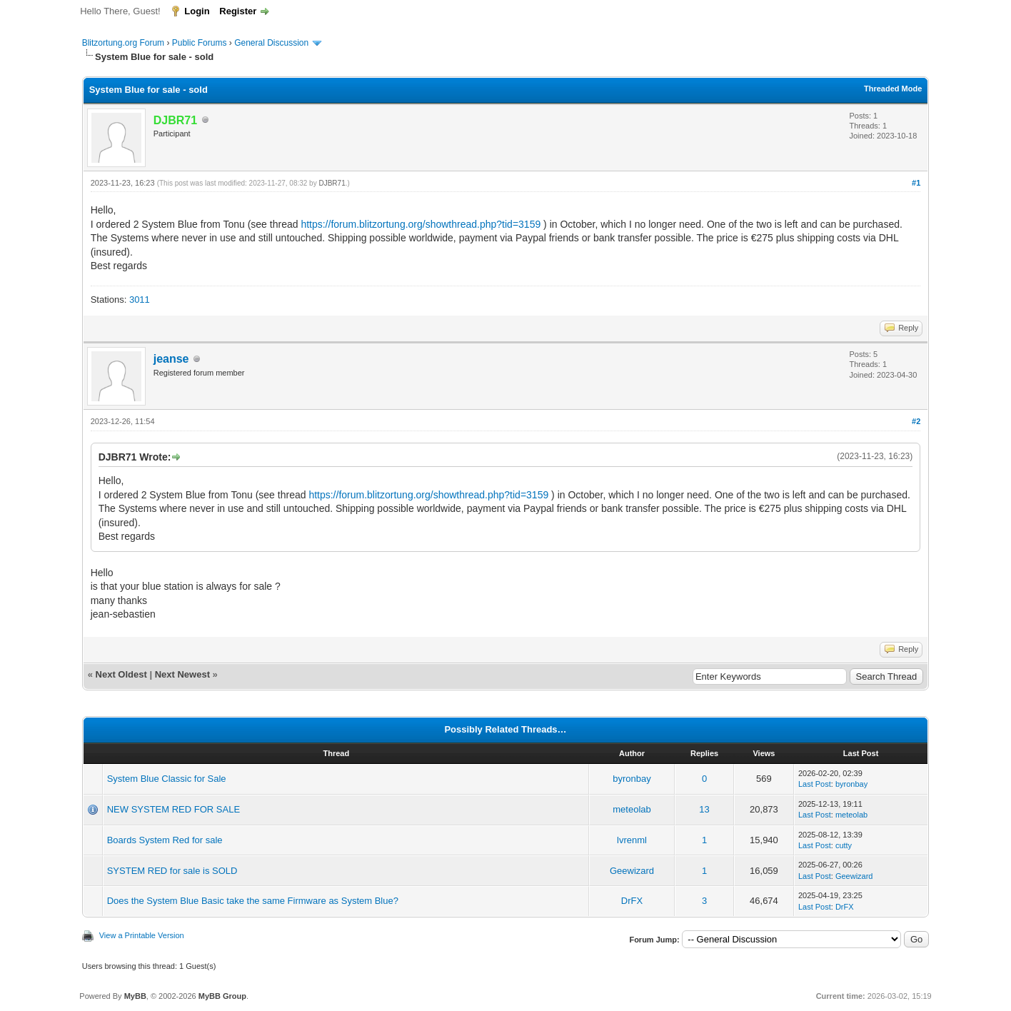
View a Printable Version (141, 935)
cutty (843, 845)
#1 (916, 182)
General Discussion (271, 43)
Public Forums (199, 43)
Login (196, 11)
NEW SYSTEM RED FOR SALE (173, 809)
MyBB (135, 996)
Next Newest (182, 674)
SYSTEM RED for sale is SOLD (172, 870)
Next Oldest (121, 674)
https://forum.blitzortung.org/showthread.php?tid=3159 (420, 224)
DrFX (632, 900)
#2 (916, 421)
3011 (139, 299)
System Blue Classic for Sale (166, 778)
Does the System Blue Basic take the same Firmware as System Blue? (252, 900)
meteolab (631, 809)
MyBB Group (222, 996)
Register (237, 11)
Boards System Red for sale (165, 840)
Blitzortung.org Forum (123, 43)
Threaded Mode (893, 88)
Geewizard (632, 870)
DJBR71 (331, 183)
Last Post (814, 784)
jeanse (171, 359)
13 (704, 809)
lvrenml (632, 840)
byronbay (631, 778)
